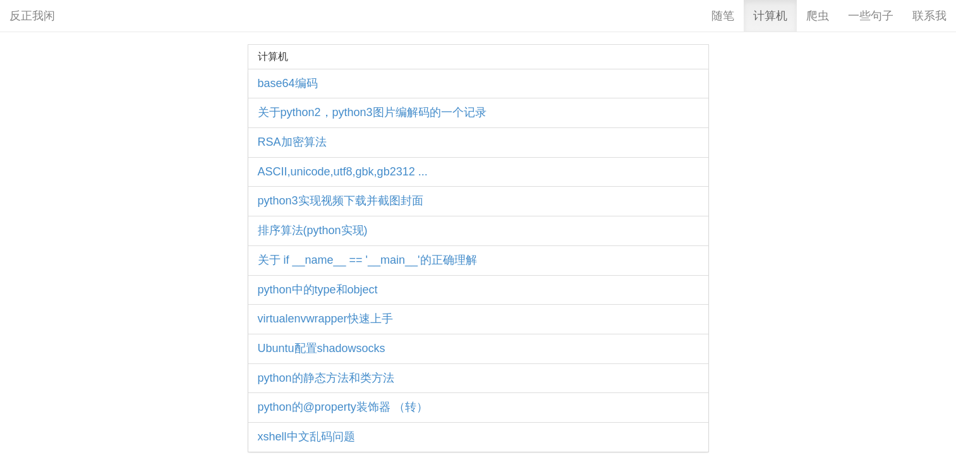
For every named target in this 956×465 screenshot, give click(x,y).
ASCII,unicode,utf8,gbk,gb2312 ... (343, 171)
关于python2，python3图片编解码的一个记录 (372, 112)
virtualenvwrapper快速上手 (325, 318)
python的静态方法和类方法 (326, 378)
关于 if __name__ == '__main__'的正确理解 (367, 260)
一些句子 (870, 15)
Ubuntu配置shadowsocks (321, 348)
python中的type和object (318, 289)
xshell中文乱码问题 (306, 436)
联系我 (929, 15)
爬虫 (817, 15)
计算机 (770, 15)
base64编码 (288, 83)
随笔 (722, 15)
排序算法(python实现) (313, 230)
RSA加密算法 (292, 142)
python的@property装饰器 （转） (343, 407)
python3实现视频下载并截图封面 (340, 200)
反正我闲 (32, 15)
